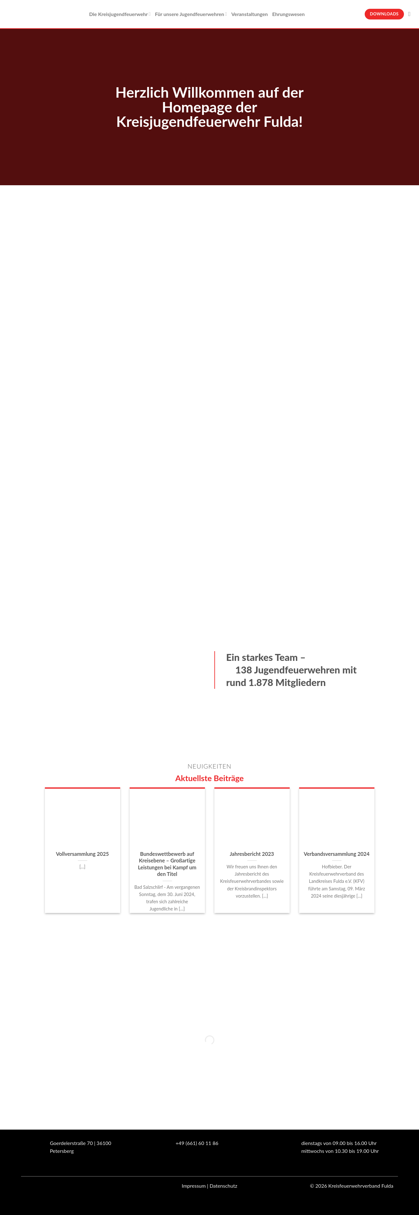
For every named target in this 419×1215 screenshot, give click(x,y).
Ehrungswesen (288, 14)
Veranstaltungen (249, 14)
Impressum (194, 1186)
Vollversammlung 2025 (82, 854)
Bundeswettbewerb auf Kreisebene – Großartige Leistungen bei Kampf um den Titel (167, 864)
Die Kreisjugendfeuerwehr (120, 14)
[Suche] (411, 14)
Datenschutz (223, 1186)
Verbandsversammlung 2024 (337, 854)
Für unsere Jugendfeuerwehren (191, 14)
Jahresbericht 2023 (252, 854)
